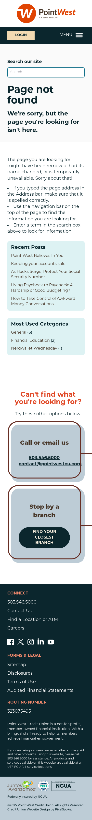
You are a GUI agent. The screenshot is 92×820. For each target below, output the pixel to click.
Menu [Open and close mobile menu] (71, 35)
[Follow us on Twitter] (20, 644)
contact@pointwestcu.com (50, 464)
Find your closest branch (44, 537)
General (18, 333)
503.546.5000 (44, 458)
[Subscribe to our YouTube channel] (51, 644)
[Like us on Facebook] (10, 644)
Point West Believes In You (37, 256)
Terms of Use (21, 682)
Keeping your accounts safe (38, 264)
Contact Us (19, 611)
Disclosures (20, 673)
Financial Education (30, 341)
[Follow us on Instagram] (30, 644)
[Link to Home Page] (46, 13)
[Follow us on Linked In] (41, 643)
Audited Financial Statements (40, 690)
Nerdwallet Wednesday (34, 349)
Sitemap (16, 665)
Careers (15, 628)
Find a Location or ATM (32, 620)
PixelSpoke (63, 809)
